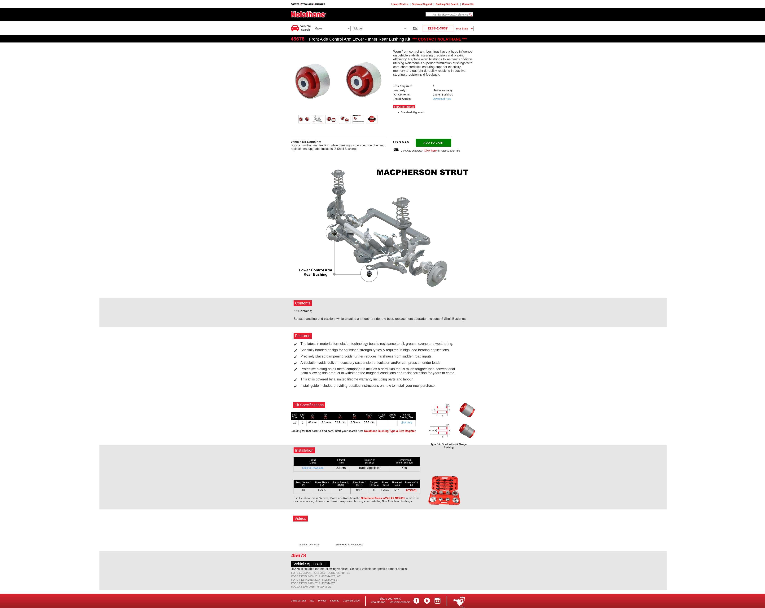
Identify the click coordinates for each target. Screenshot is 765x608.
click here (406, 422)
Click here (430, 150)
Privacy (322, 600)
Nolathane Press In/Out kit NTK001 (383, 498)
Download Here (442, 98)
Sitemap (334, 600)
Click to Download (313, 467)
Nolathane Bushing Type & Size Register (390, 431)
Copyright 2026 (351, 600)
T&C (312, 600)
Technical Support (422, 4)
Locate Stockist (400, 4)
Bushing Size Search (447, 4)
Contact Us (468, 4)
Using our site (298, 600)
